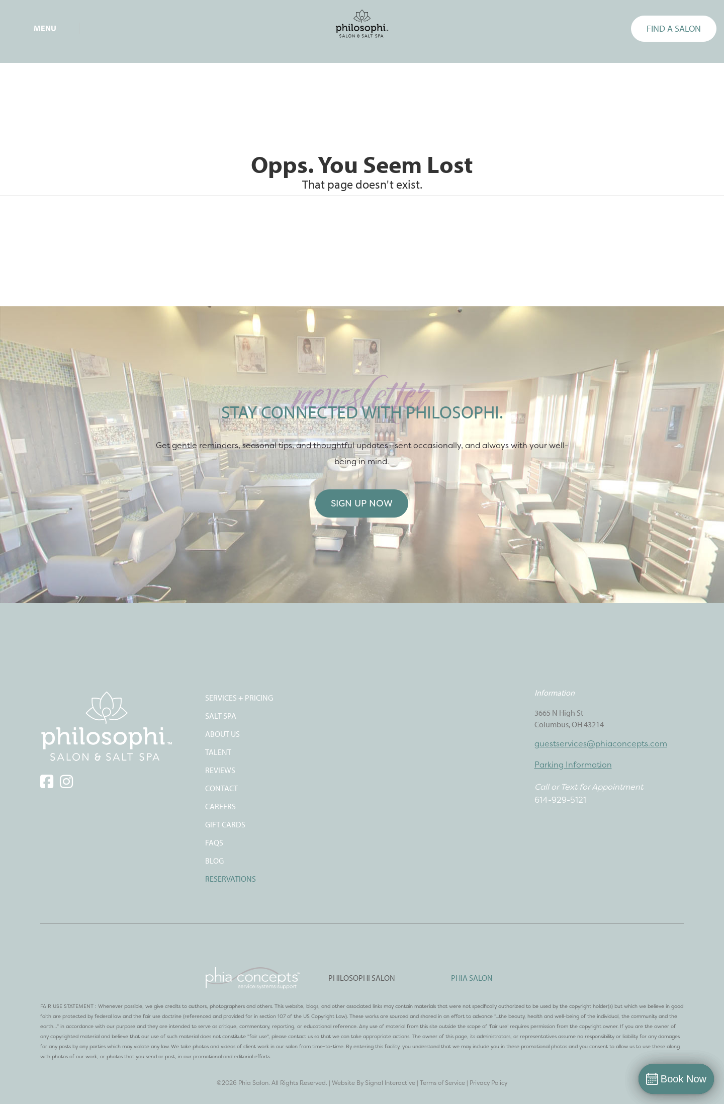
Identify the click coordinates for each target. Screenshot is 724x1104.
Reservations (230, 879)
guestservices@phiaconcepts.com (600, 743)
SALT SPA (220, 716)
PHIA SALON (472, 978)
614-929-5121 (560, 799)
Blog (214, 861)
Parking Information (573, 764)
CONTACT (221, 788)
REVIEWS (220, 770)
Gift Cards (225, 824)
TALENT (218, 752)
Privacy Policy (488, 1082)
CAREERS (220, 806)
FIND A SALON (674, 28)
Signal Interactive (390, 1082)
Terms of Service (442, 1082)
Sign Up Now (362, 503)
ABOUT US (222, 734)
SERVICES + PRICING (239, 698)
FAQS (214, 842)
